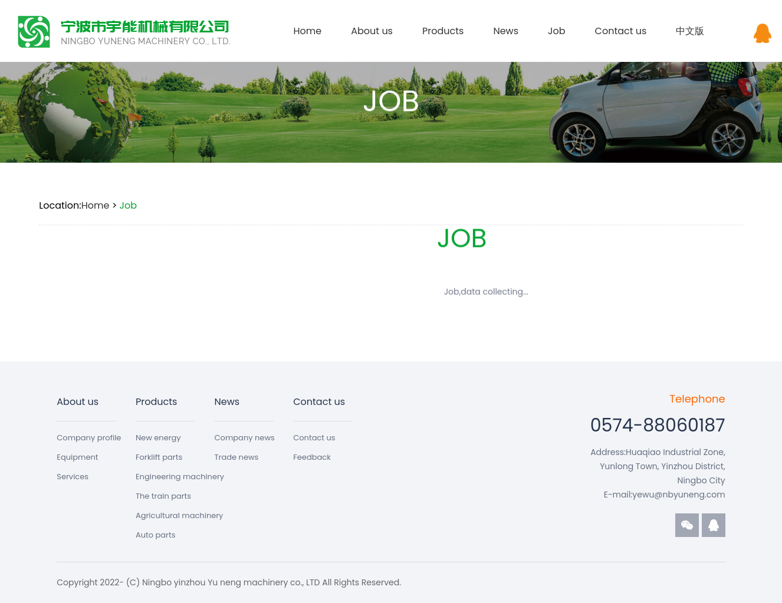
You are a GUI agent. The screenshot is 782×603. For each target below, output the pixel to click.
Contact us (621, 31)
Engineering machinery (180, 476)
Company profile (89, 437)
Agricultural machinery (180, 515)
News (505, 31)
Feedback (312, 457)
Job (557, 31)
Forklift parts (159, 457)
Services (72, 476)
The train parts (163, 496)
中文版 (690, 31)
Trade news (237, 457)
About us (372, 31)
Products (443, 31)
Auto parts (156, 535)
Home (307, 31)
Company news (245, 437)
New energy (158, 437)
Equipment (77, 457)
